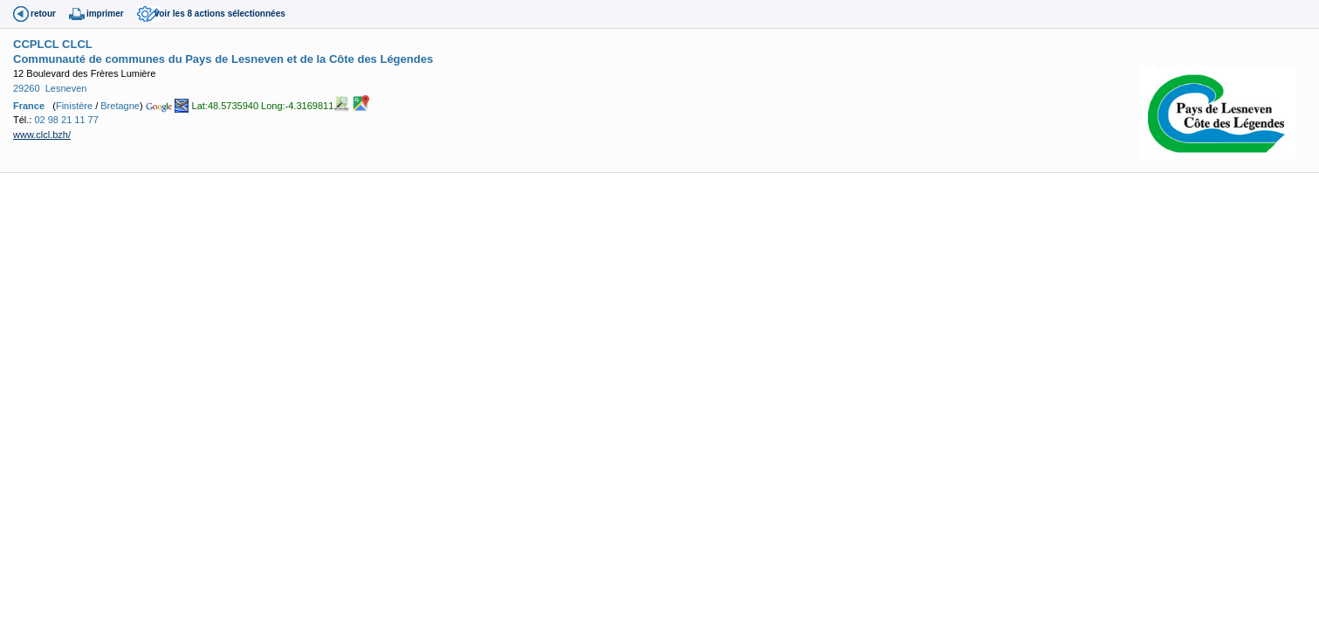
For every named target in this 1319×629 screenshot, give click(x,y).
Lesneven (66, 88)
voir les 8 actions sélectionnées (220, 13)
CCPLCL (35, 44)
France (29, 105)
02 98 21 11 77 (66, 119)
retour (43, 13)
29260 (26, 88)
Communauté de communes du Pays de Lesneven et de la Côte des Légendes (223, 59)
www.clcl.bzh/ (42, 134)
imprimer (105, 13)
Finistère (74, 105)
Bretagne (120, 105)
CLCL (77, 44)
